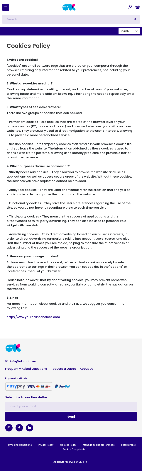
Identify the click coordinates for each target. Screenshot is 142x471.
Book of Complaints (74, 449)
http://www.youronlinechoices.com (33, 317)
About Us (86, 369)
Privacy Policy (45, 444)
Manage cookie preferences (99, 444)
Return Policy (128, 444)
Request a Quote (63, 369)
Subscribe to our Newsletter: (26, 397)
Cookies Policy (68, 444)
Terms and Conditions (19, 444)
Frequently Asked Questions (26, 369)
